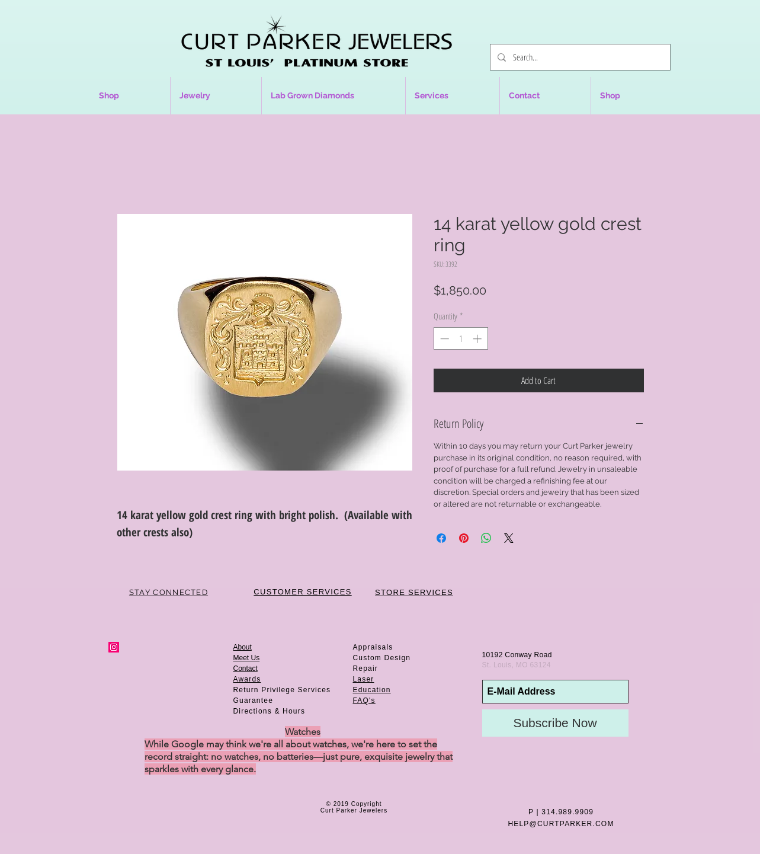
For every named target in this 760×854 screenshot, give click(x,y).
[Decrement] (443, 339)
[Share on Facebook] (441, 538)
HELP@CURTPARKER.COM (561, 824)
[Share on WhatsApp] (486, 538)
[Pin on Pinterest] (464, 538)
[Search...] (579, 57)
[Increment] (478, 339)
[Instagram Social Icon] (113, 647)
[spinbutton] (460, 339)
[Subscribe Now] (555, 723)
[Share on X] (509, 538)
